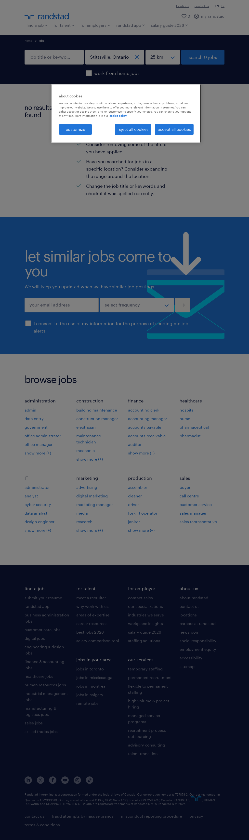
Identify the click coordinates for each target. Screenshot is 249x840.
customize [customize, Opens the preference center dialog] (75, 129)
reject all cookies (133, 129)
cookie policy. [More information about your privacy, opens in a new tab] (118, 115)
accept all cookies (174, 129)
